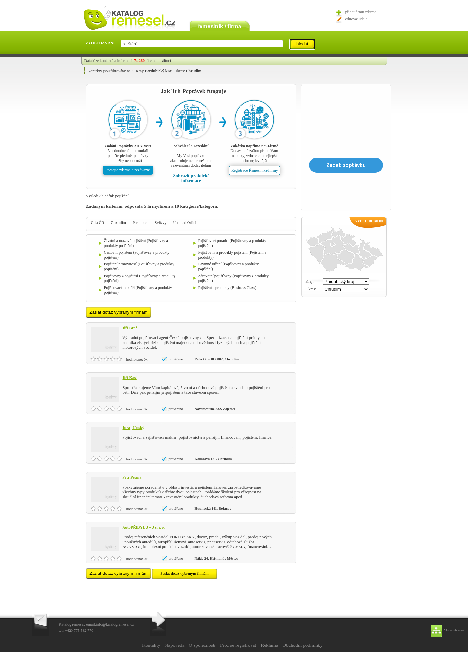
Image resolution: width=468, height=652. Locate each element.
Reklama (269, 645)
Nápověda (174, 645)
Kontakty (151, 645)
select (282, 43)
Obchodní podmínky (302, 645)
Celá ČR (97, 222)
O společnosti (202, 645)
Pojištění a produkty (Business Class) (227, 287)
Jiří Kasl (130, 378)
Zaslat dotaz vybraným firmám (184, 573)
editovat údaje (356, 19)
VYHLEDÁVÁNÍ (100, 43)
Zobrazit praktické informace (191, 178)
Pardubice (140, 222)
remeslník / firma (219, 25)
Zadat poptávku (346, 165)
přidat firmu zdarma (361, 12)
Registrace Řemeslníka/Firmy (254, 170)
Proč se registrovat (238, 645)
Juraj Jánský (133, 427)
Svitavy (161, 222)
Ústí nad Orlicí (184, 222)
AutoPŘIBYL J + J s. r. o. (144, 527)
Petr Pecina (132, 477)
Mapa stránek (454, 630)
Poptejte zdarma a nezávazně (127, 170)
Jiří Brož (130, 328)
